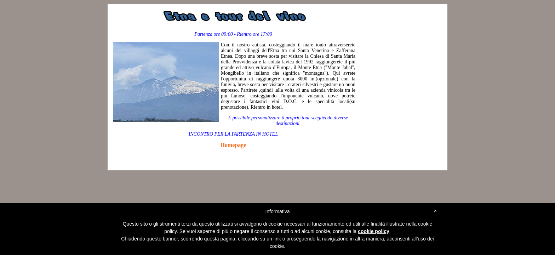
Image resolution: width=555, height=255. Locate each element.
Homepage (233, 145)
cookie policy (373, 231)
